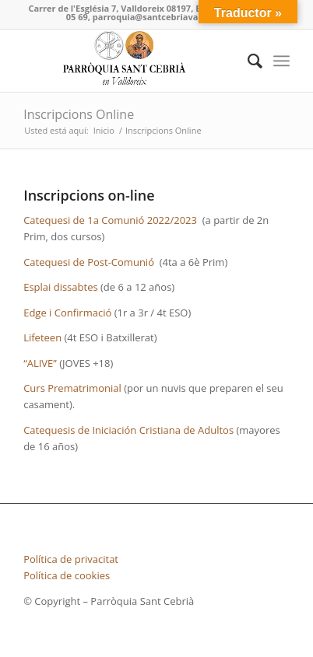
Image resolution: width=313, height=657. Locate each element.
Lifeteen (42, 337)
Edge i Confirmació (67, 313)
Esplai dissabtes (60, 287)
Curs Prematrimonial (72, 388)
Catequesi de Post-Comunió (88, 262)
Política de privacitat (70, 559)
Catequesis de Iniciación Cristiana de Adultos (128, 430)
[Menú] (281, 60)
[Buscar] (247, 61)
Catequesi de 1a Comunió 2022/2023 (110, 220)
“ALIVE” (40, 363)
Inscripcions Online (78, 114)
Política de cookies (66, 575)
